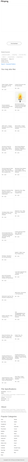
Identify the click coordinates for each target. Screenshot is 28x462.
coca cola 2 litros (22, 54)
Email (15, 443)
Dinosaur (3, 426)
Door (15, 445)
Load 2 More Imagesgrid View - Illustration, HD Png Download (20, 273)
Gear (2, 419)
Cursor (15, 428)
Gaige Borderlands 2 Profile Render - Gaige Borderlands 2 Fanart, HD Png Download (7, 379)
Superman (3, 438)
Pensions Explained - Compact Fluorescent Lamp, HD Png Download (7, 106)
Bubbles (2, 431)
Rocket (15, 438)
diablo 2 (4, 56)
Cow (15, 424)
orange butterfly (11, 56)
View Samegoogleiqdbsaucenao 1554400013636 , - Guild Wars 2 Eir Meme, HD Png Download (20, 314)
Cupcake (3, 445)
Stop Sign (3, 450)
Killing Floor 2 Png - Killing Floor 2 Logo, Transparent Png (20, 212)
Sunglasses (3, 424)
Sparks (2, 452)
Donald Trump (17, 447)
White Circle (3, 443)
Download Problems (11, 64)
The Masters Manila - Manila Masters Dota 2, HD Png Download (7, 213)
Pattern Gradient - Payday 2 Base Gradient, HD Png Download (7, 85)
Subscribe (16, 426)
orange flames (19, 56)
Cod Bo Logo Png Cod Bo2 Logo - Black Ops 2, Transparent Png (20, 233)
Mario (15, 433)
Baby (2, 454)
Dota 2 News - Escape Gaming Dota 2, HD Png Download (19, 377)
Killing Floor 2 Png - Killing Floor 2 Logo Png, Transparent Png (20, 191)
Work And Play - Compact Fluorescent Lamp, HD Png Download (20, 127)
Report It (3, 64)
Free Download (14, 43)
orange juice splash (6, 54)
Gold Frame (16, 436)
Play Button (3, 428)
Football (2, 440)
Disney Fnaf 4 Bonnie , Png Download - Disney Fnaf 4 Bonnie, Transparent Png (7, 336)
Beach (15, 440)
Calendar (3, 447)
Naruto (15, 419)
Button (2, 433)
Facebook (16, 450)
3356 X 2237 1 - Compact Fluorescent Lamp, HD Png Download (7, 127)
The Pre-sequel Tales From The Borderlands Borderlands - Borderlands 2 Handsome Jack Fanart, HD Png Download (7, 235)
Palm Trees (3, 421)
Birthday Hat (3, 436)
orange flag (14, 54)
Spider (15, 421)
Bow (15, 452)
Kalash (15, 431)
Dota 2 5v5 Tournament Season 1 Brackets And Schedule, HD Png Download (7, 276)
